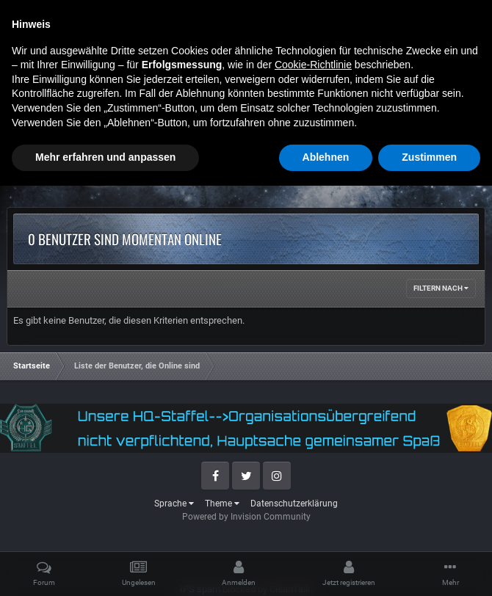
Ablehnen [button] (326, 567)
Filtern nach (441, 288)
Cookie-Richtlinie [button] (313, 475)
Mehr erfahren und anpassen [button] (105, 567)
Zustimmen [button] (429, 567)
